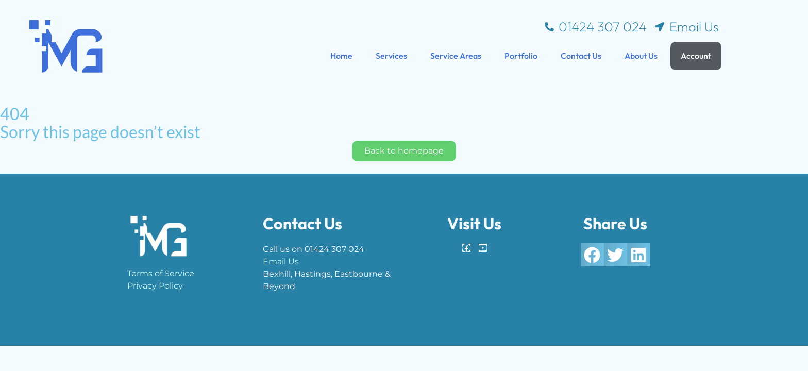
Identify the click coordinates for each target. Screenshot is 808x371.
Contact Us (581, 55)
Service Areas (455, 55)
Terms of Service (160, 273)
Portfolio (520, 55)
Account (696, 55)
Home (341, 55)
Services (391, 55)
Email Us (281, 261)
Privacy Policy (155, 286)
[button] (592, 254)
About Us (641, 55)
